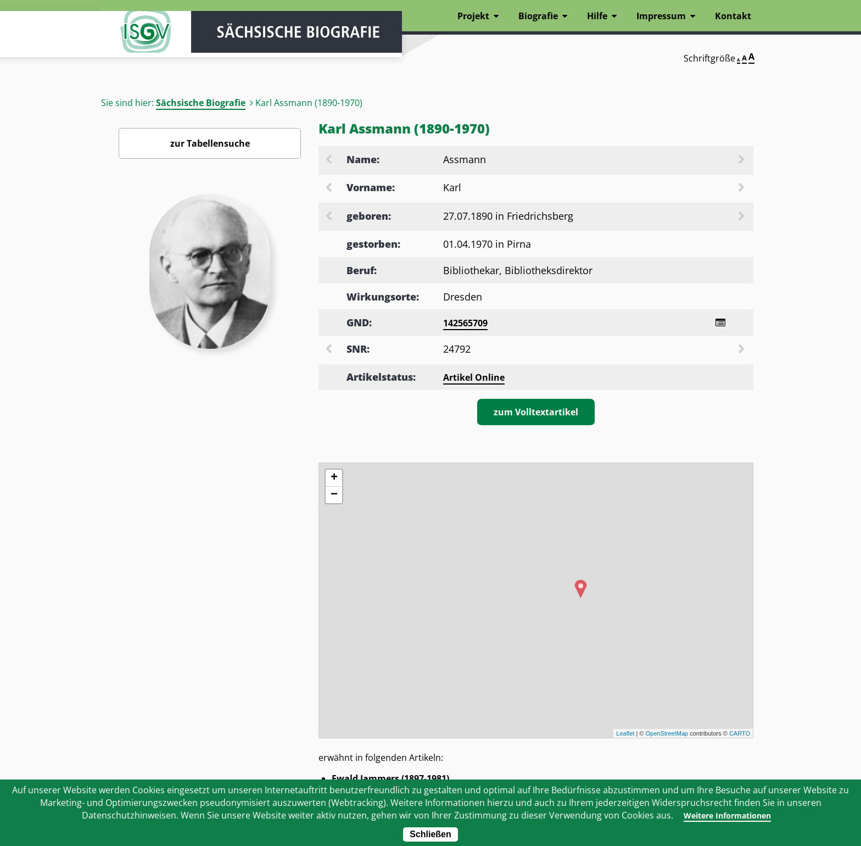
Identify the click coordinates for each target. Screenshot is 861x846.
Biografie (538, 16)
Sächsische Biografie (200, 103)
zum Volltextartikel (536, 414)
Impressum (661, 16)
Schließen (430, 834)
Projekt (473, 16)
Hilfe (597, 16)
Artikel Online (474, 379)
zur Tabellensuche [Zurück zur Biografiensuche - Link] (210, 143)
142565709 (465, 323)
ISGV (134, 39)
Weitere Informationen (727, 815)
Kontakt (733, 16)
